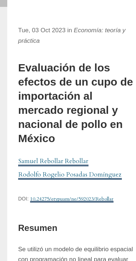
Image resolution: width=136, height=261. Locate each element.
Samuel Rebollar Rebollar (53, 161)
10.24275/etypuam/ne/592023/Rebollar (72, 198)
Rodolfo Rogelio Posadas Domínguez (69, 174)
